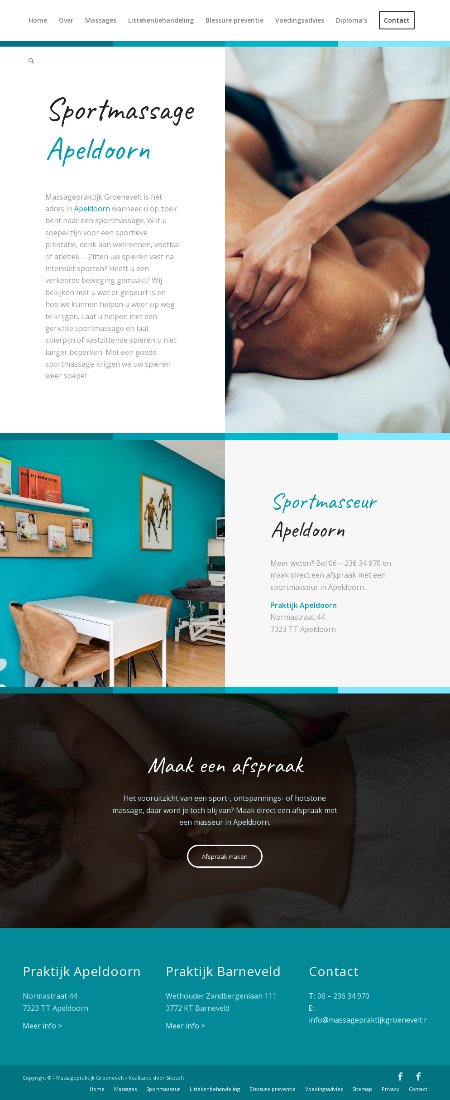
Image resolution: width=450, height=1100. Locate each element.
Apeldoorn (92, 209)
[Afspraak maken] (225, 856)
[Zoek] (31, 61)
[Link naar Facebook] (400, 1076)
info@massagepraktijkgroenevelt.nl (369, 1020)
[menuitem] (38, 20)
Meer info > (42, 1026)
